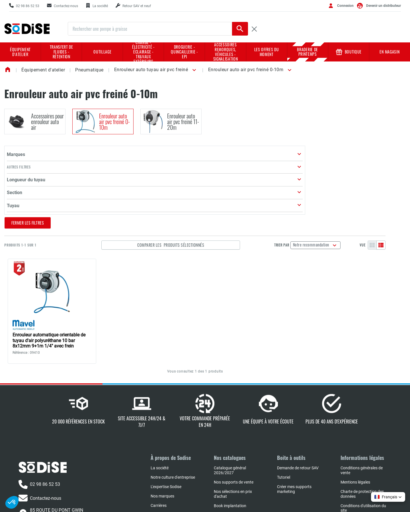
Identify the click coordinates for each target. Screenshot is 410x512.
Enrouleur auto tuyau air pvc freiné (151, 69)
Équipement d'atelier (20, 51)
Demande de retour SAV (298, 404)
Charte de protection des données (362, 430)
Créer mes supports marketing (294, 425)
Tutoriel (283, 413)
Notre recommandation (337, 175)
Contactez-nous (40, 434)
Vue (383, 176)
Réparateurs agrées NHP (236, 451)
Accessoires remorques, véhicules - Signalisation (225, 51)
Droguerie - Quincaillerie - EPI (184, 51)
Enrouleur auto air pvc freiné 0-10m (246, 69)
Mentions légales (355, 418)
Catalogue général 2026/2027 (230, 406)
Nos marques (162, 432)
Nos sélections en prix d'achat (233, 430)
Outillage (102, 52)
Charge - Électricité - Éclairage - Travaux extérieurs (143, 51)
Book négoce (225, 460)
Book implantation (230, 442)
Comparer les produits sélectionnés (217, 176)
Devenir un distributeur (383, 5)
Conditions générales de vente (362, 406)
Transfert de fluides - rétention (61, 51)
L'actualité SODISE (167, 451)
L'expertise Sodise (166, 423)
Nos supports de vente (233, 418)
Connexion (345, 5)
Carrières (159, 441)
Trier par (307, 176)
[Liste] (401, 176)
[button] (193, 70)
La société (160, 404)
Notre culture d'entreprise (173, 413)
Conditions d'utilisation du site (363, 444)
